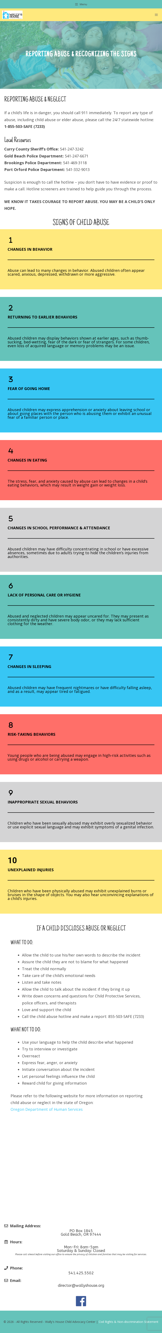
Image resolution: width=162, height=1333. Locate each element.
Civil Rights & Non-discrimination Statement (128, 1322)
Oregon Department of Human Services (47, 1109)
